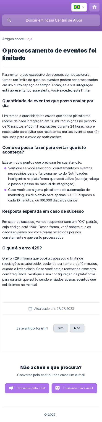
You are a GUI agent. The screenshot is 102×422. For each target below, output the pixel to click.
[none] (79, 7)
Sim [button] (60, 328)
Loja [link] (29, 39)
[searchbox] (51, 20)
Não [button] (77, 328)
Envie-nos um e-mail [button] (78, 388)
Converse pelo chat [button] (30, 388)
